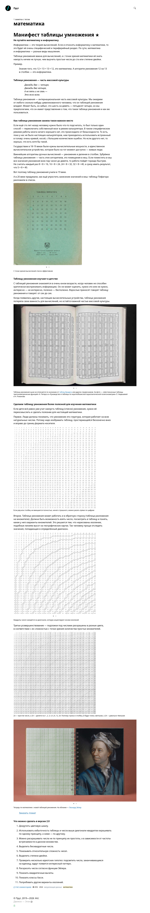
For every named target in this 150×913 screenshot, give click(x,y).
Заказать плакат (27, 813)
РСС (37, 898)
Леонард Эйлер (75, 807)
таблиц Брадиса (65, 392)
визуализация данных (53, 887)
